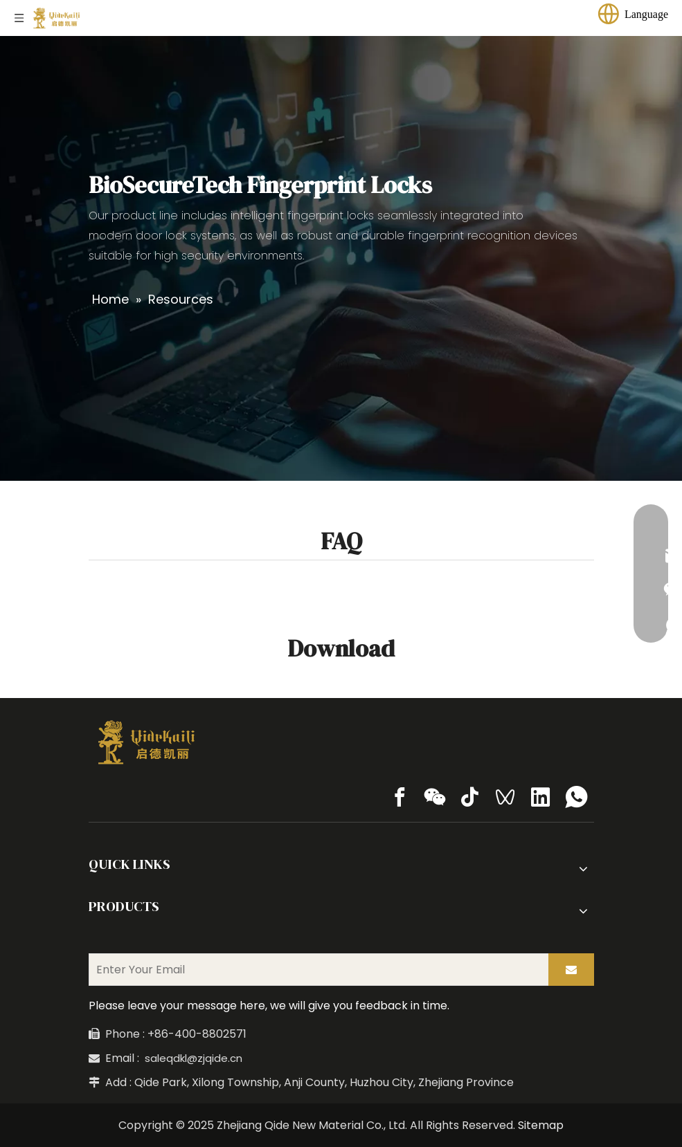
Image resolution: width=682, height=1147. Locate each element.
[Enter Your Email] (315, 969)
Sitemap (541, 1125)
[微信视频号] (505, 796)
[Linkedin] (540, 796)
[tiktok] (470, 796)
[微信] (434, 796)
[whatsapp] (576, 796)
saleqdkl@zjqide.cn (193, 1058)
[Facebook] (399, 796)
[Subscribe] (571, 969)
